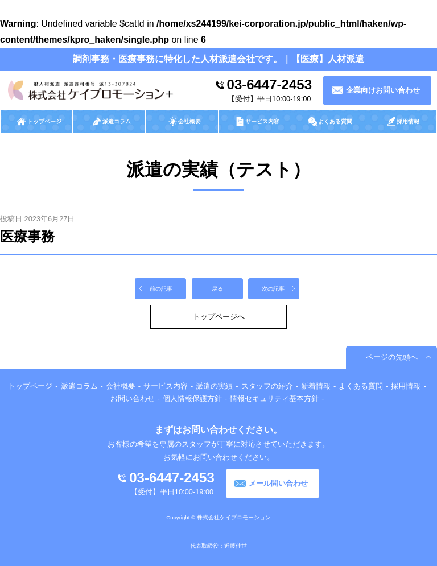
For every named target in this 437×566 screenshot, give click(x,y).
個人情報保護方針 (192, 398)
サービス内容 (165, 386)
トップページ (30, 386)
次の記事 (273, 289)
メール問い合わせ (278, 483)
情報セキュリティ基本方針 (274, 398)
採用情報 (405, 386)
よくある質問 (361, 386)
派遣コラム (79, 386)
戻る (217, 289)
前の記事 (161, 289)
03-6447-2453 (269, 84)
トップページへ (219, 316)
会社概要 (120, 386)
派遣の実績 (214, 386)
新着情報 (316, 386)
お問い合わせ (132, 398)
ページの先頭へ (392, 357)
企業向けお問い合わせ (383, 90)
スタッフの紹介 (267, 386)
